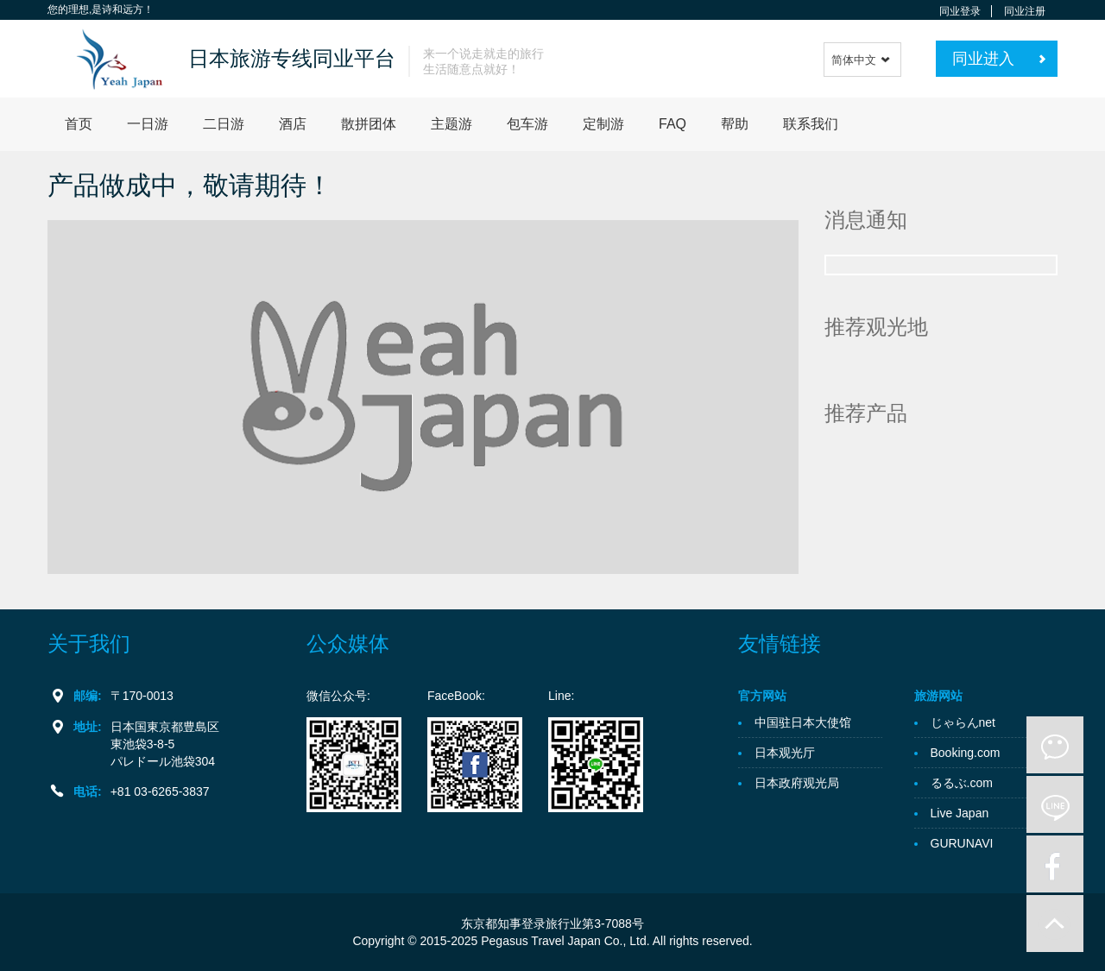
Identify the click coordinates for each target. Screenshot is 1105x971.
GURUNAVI (962, 843)
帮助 (734, 124)
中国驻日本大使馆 (803, 722)
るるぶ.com (962, 783)
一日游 (147, 124)
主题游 (451, 124)
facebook (1054, 863)
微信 (1054, 744)
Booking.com (966, 753)
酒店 (292, 124)
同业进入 (983, 58)
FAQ (672, 124)
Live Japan (960, 813)
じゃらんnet (963, 722)
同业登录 (960, 11)
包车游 (527, 124)
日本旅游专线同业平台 (291, 58)
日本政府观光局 (797, 783)
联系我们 (810, 124)
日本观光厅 (785, 753)
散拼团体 (368, 124)
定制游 (603, 124)
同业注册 (1024, 11)
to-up (1054, 923)
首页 (78, 124)
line (1054, 804)
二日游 (223, 124)
